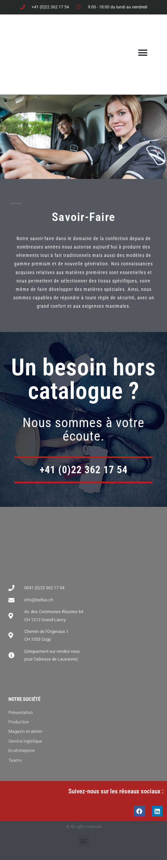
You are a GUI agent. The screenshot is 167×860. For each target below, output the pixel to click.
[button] (142, 52)
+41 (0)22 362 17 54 (84, 470)
